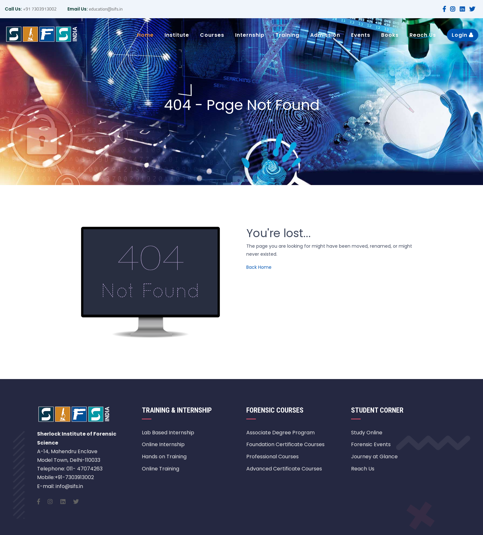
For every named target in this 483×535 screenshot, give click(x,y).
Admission (325, 35)
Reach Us (423, 35)
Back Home (259, 267)
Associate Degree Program (280, 432)
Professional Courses (272, 456)
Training (287, 35)
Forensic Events (371, 444)
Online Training (160, 468)
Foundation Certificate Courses (285, 444)
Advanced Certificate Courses (284, 468)
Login (462, 35)
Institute (177, 35)
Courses (212, 35)
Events (360, 35)
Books (390, 35)
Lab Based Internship (168, 432)
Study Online (366, 432)
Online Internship (163, 444)
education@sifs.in (105, 8)
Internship (249, 35)
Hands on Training (164, 456)
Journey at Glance (374, 456)
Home (145, 35)
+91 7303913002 (39, 8)
